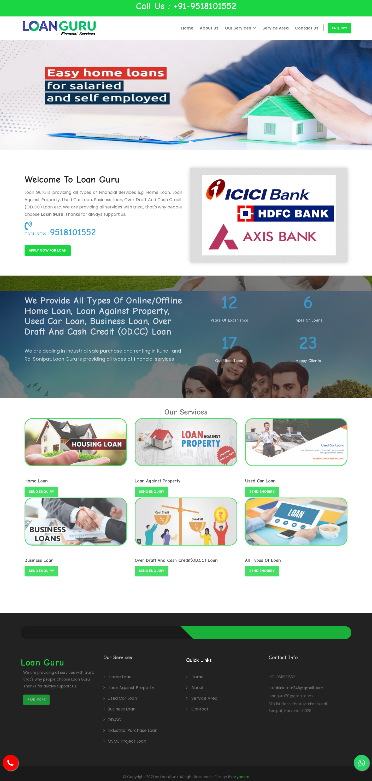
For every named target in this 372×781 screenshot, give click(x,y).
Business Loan (39, 557)
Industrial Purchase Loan (132, 727)
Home (189, 28)
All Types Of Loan (263, 557)
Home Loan (120, 673)
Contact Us (306, 28)
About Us (211, 28)
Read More (36, 687)
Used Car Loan (122, 694)
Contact (197, 705)
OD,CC (114, 716)
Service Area (276, 28)
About (195, 684)
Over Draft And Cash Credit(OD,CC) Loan (176, 557)
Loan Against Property (131, 684)
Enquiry (339, 28)
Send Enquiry (41, 564)
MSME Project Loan (127, 737)
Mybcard (241, 773)
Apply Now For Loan (42, 250)
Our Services (242, 28)
